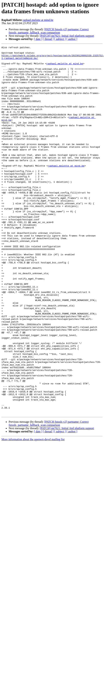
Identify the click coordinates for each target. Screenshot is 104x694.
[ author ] (72, 39)
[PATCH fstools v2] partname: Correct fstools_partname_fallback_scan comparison (49, 31)
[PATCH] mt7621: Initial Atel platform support (67, 35)
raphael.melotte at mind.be (38, 20)
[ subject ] (60, 39)
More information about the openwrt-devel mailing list (33, 513)
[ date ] (38, 39)
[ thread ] (48, 39)
